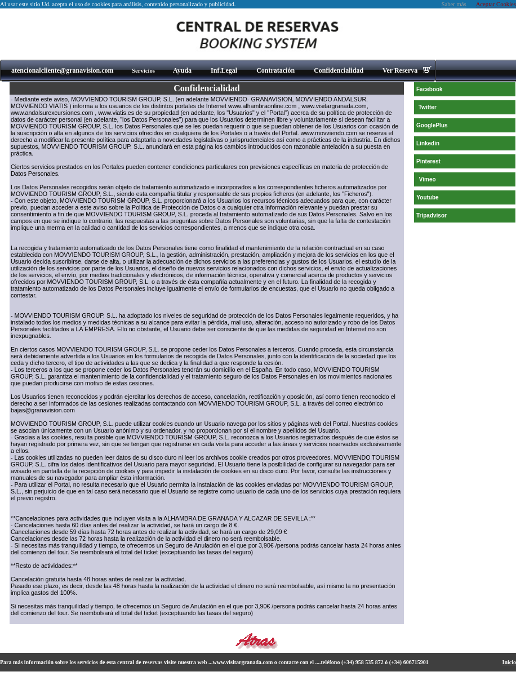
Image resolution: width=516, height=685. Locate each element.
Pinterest (428, 161)
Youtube (427, 197)
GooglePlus (432, 125)
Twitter (428, 107)
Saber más (454, 4)
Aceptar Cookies (496, 4)
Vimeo (427, 179)
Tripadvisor (431, 215)
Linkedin (427, 143)
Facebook (429, 89)
